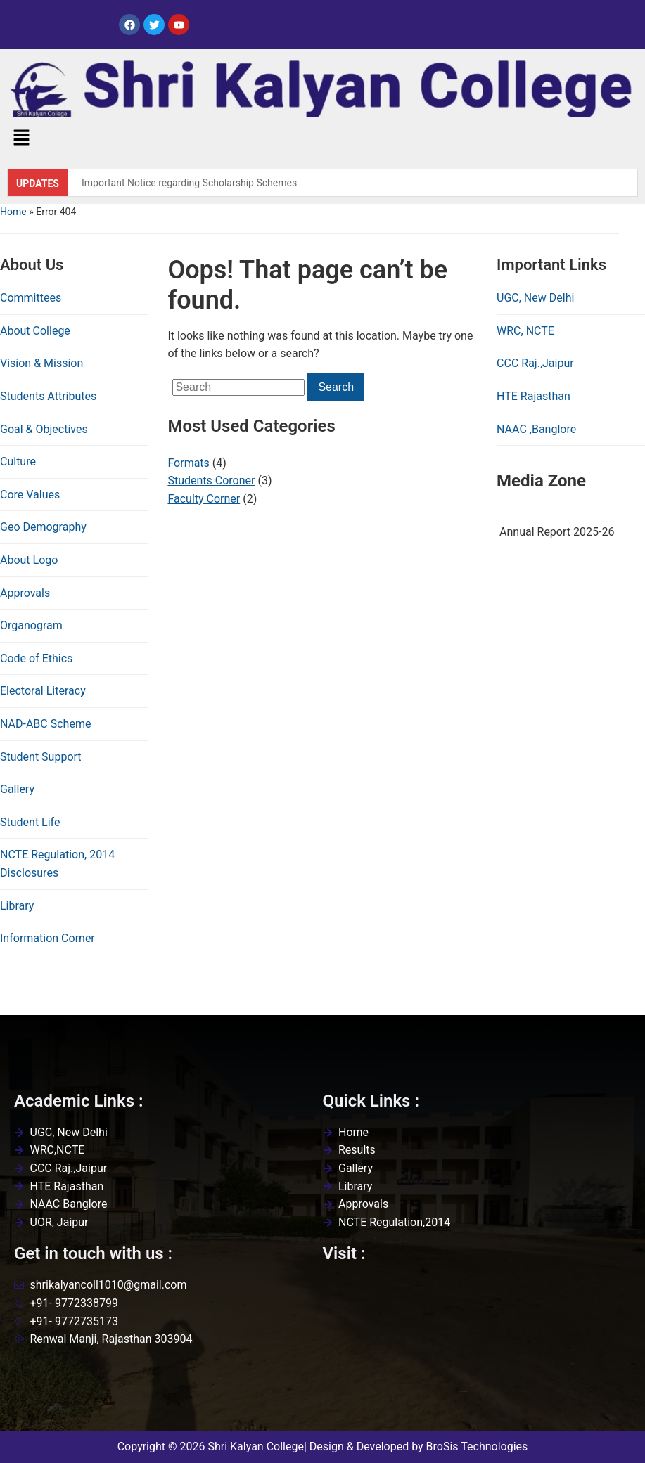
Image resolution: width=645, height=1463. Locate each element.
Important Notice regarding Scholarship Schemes (189, 182)
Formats (188, 463)
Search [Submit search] (336, 387)
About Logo (29, 560)
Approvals (25, 593)
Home (13, 211)
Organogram (31, 625)
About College (35, 330)
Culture (18, 461)
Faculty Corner (203, 498)
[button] (21, 139)
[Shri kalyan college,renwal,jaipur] (477, 1346)
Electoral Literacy (43, 690)
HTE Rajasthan (533, 396)
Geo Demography (43, 527)
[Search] (238, 387)
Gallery (17, 789)
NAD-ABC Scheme (45, 723)
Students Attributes (48, 396)
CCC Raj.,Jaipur (535, 363)
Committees (30, 297)
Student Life (30, 822)
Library (17, 906)
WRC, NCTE (525, 330)
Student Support (41, 756)
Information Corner (47, 938)
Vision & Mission (41, 363)
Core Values (30, 494)
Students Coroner (211, 480)
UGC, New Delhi (535, 297)
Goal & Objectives (44, 429)
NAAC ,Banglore (536, 429)
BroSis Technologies (477, 1446)
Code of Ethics (36, 658)
